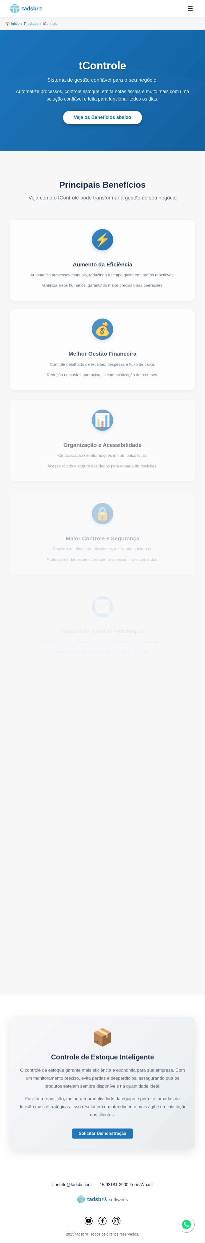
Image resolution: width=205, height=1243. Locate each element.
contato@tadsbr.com (72, 1184)
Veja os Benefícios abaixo (102, 117)
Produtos (31, 24)
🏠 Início (12, 24)
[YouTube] (88, 1221)
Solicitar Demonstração (103, 1139)
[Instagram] (116, 1221)
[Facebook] (102, 1221)
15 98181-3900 (114, 1184)
